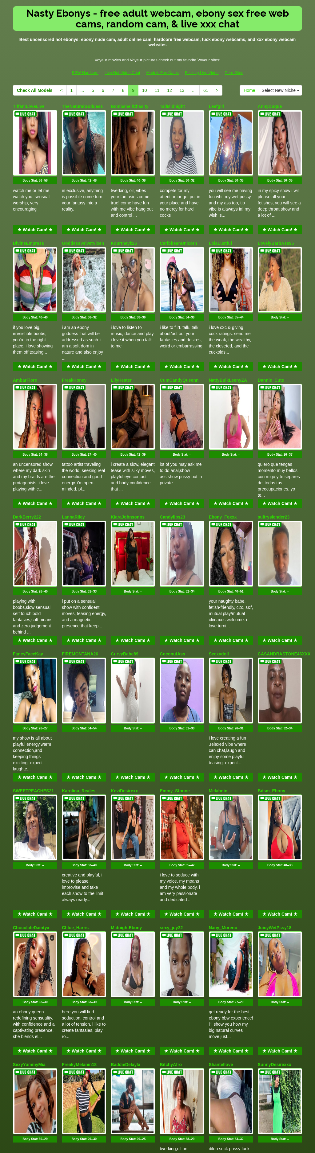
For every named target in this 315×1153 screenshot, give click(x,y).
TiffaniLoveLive (28, 106)
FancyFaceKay (28, 525)
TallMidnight (172, 106)
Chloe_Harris (75, 735)
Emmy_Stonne (174, 630)
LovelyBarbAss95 (276, 211)
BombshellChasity (129, 106)
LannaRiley (73, 420)
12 (169, 90)
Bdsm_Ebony (271, 630)
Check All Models (34, 90)
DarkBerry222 (27, 420)
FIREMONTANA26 (80, 525)
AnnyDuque (270, 106)
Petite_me (23, 945)
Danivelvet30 (75, 945)
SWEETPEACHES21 (33, 630)
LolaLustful (220, 211)
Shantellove (221, 840)
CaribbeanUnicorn (178, 211)
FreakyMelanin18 (79, 840)
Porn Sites (234, 72)
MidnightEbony (126, 735)
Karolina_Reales (78, 630)
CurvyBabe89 (124, 525)
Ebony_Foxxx (223, 420)
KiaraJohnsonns (128, 420)
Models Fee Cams (162, 72)
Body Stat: (35, 148)
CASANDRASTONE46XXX (284, 525)
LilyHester (121, 316)
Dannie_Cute (271, 316)
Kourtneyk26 (124, 211)
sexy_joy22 (171, 735)
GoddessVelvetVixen (83, 211)
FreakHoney (74, 316)
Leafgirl (217, 106)
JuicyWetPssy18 (274, 735)
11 (157, 90)
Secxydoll (219, 525)
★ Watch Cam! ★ (35, 197)
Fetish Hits (180, 1144)
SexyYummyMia (29, 840)
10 (144, 90)
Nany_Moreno (223, 735)
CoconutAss (172, 525)
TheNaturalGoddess (82, 106)
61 (205, 90)
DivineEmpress (28, 211)
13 (182, 90)
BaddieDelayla (125, 840)
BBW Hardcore (85, 72)
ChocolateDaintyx (31, 735)
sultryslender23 (274, 420)
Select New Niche (280, 90)
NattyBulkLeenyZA (228, 316)
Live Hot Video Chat (122, 72)
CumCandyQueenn (179, 316)
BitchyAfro (171, 840)
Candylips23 (172, 420)
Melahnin (218, 630)
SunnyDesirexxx (274, 840)
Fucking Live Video (202, 72)
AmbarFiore (25, 316)
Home (249, 90)
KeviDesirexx (124, 630)
